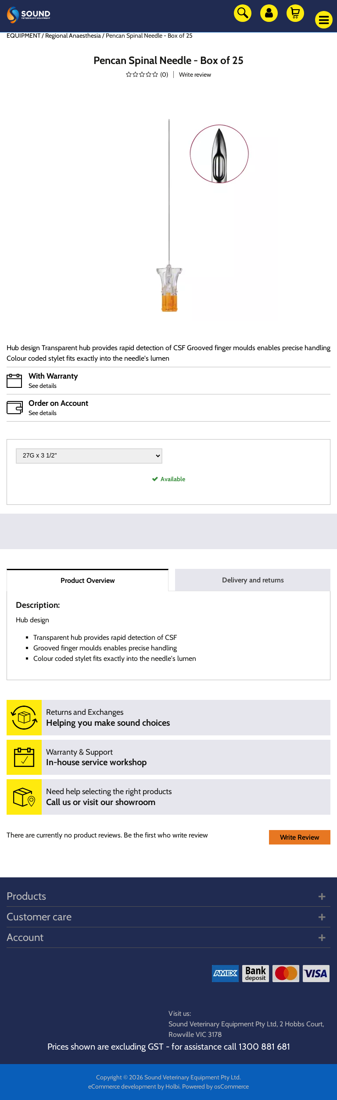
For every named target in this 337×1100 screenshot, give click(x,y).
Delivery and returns (253, 580)
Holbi (172, 1086)
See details (43, 386)
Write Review (299, 837)
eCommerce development (122, 1086)
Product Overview (88, 580)
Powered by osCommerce (215, 1086)
